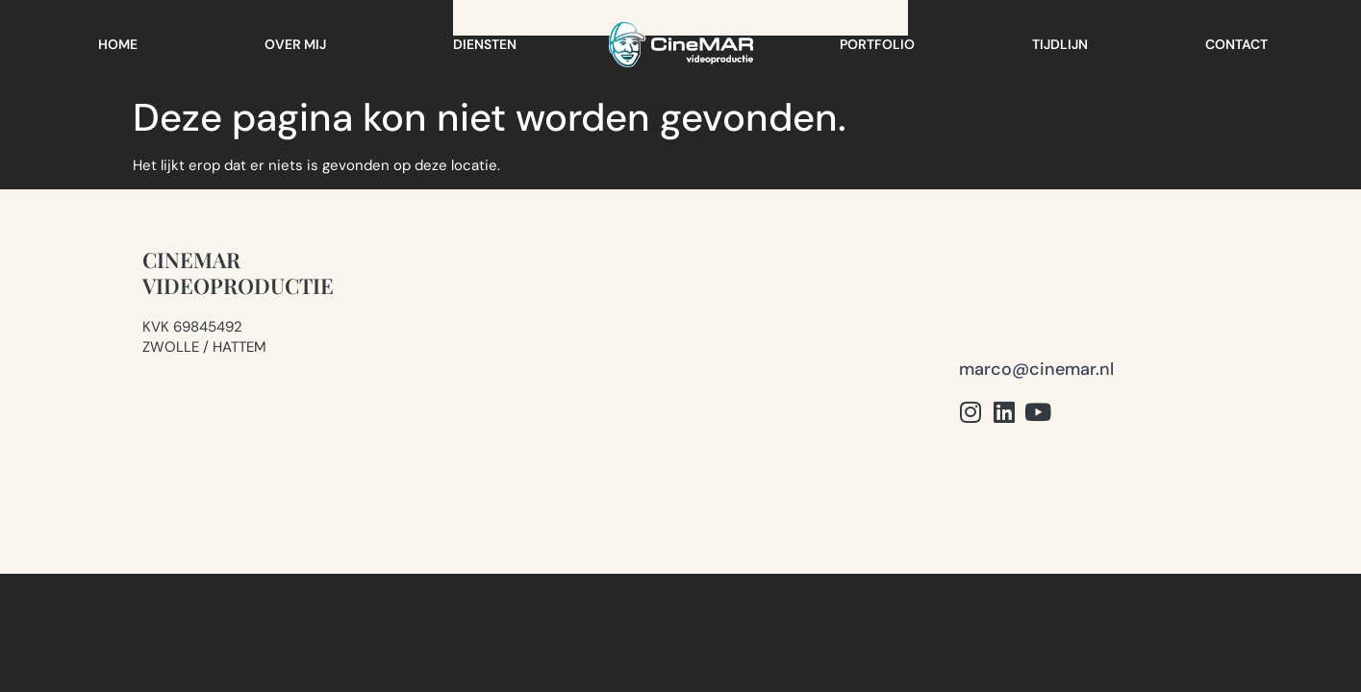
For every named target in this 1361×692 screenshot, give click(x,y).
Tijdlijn (1060, 44)
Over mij (295, 44)
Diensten (485, 44)
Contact (1236, 44)
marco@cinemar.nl (1036, 287)
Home (118, 44)
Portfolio (877, 44)
